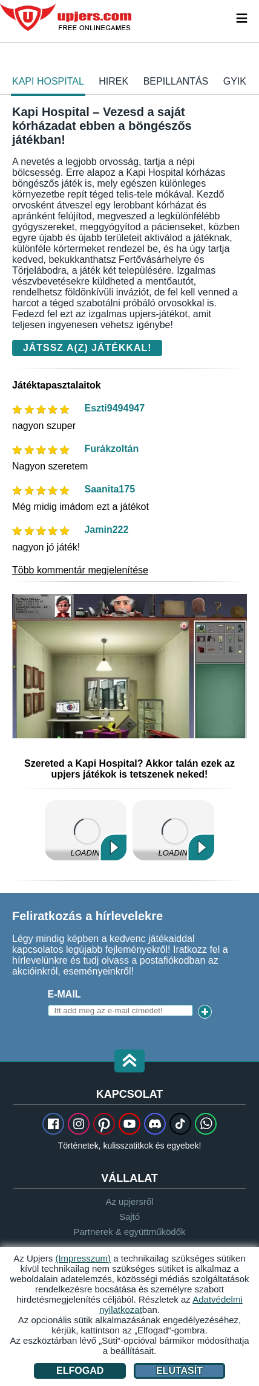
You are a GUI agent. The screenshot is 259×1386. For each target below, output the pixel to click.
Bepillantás (176, 81)
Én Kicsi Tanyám (85, 830)
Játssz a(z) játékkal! (87, 348)
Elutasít (179, 1370)
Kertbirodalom (173, 830)
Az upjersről (129, 1201)
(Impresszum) (83, 1258)
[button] (129, 1061)
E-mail (64, 994)
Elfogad (79, 1370)
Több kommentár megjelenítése (80, 570)
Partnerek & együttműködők (129, 1231)
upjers (66, 17)
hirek (113, 81)
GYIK (234, 81)
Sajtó (129, 1216)
